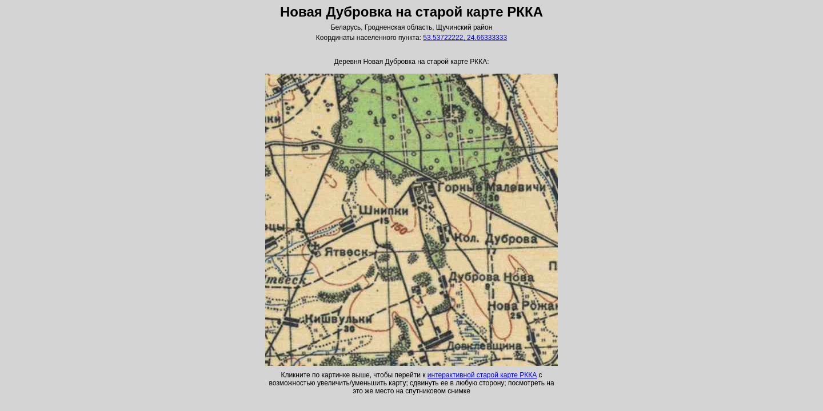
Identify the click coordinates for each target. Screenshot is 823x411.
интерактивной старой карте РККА (482, 375)
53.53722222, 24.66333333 (465, 38)
